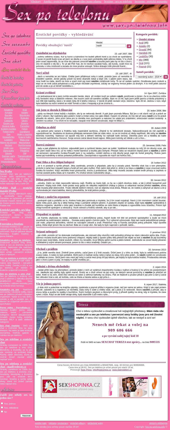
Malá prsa (24, 140)
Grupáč (143, 49)
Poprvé (142, 66)
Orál (141, 63)
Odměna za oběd (46, 127)
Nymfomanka (24, 145)
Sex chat (16, 61)
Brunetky (8, 118)
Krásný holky (25, 137)
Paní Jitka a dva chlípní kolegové (55, 162)
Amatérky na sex (9, 289)
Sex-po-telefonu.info (155, 427)
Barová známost (45, 144)
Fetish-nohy (8, 131)
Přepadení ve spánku (48, 214)
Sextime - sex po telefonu (118, 1)
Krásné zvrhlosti (45, 92)
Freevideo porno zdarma (88, 1)
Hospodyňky (8, 137)
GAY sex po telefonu (16, 70)
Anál (24, 110)
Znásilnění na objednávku (51, 53)
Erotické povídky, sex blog (15, 209)
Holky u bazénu (24, 134)
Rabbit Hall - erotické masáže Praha (16, 189)
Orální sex (8, 148)
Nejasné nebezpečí (46, 231)
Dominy (24, 123)
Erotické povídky (16, 52)
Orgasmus (25, 148)
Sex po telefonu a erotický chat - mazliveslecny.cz (16, 365)
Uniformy (8, 159)
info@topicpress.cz (102, 370)
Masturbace (24, 142)
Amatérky (8, 110)
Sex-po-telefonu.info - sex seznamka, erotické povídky (57, 13)
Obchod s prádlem (46, 249)
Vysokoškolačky (8, 161)
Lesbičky (8, 140)
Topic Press (86, 370)
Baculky (8, 115)
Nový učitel (42, 72)
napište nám (40, 423)
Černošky (24, 126)
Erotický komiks (8, 129)
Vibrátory (35, 1)
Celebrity (8, 121)
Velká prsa (25, 159)
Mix (140, 59)
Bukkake (25, 118)
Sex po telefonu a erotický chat (16, 258)
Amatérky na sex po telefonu (15, 240)
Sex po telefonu (16, 35)
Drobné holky (8, 126)
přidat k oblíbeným (158, 423)
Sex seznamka (16, 44)
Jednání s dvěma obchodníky (53, 266)
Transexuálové (25, 156)
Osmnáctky (8, 151)
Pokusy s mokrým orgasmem (53, 196)
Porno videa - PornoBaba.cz (15, 307)
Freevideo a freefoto (11, 223)
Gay (8, 134)
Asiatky (24, 112)
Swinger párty (8, 156)
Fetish (25, 129)
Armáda (8, 112)
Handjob (143, 53)
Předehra (24, 151)
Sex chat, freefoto (10, 326)
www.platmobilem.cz (122, 370)
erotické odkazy (77, 423)
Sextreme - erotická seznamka (151, 1)
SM (24, 153)
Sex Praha (6, 171)
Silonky (8, 153)
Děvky (25, 121)
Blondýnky (25, 115)
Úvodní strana (147, 39)
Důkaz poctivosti (45, 179)
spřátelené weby (95, 423)
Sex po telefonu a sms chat (15, 274)
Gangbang (25, 131)
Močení (8, 145)
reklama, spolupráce (58, 423)
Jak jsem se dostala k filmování (54, 110)
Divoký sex (8, 123)
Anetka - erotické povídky (58, 1)
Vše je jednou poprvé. (48, 283)
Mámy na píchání (8, 142)
